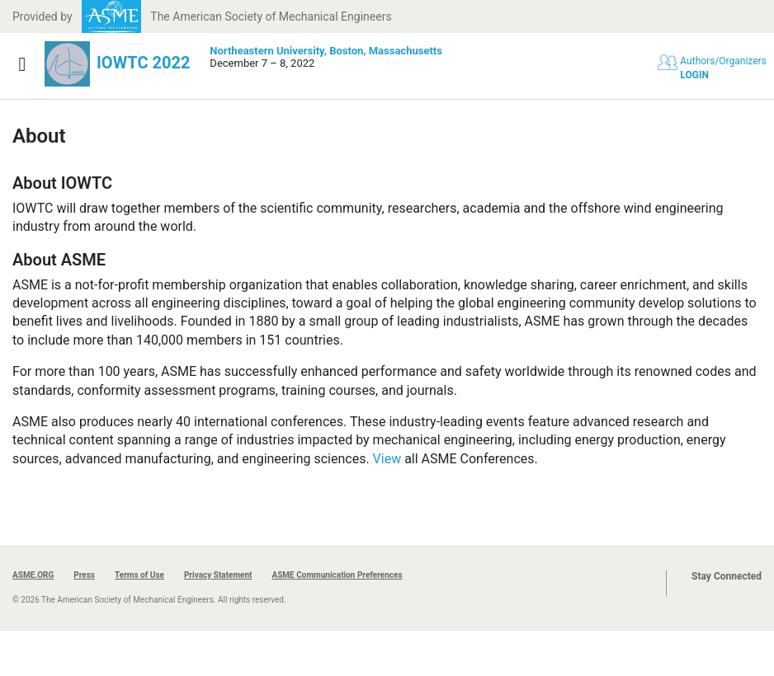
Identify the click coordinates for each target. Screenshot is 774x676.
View (387, 459)
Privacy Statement (218, 575)
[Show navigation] (22, 64)
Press (84, 575)
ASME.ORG (33, 575)
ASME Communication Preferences (336, 575)
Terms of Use (139, 575)
